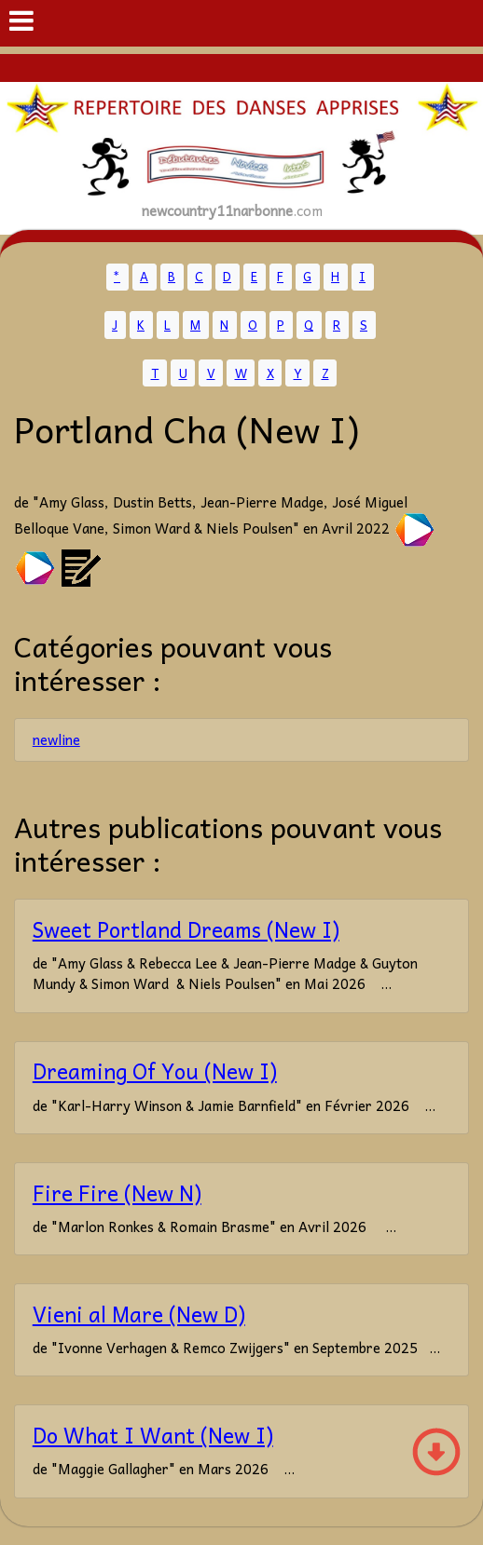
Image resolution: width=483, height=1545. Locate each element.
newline (56, 739)
